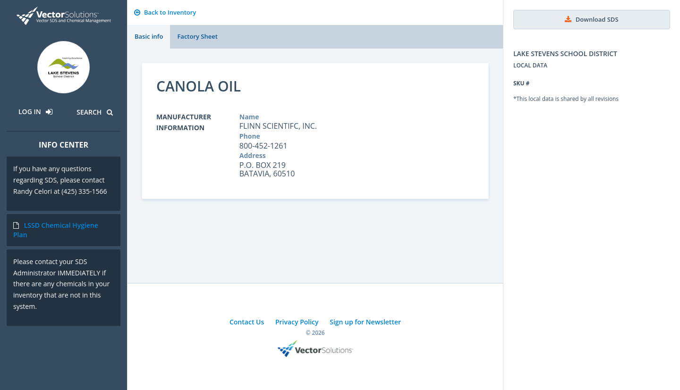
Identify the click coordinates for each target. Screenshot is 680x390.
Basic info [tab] (149, 36)
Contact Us (247, 321)
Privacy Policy (297, 321)
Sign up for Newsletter (365, 321)
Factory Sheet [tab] (197, 36)
